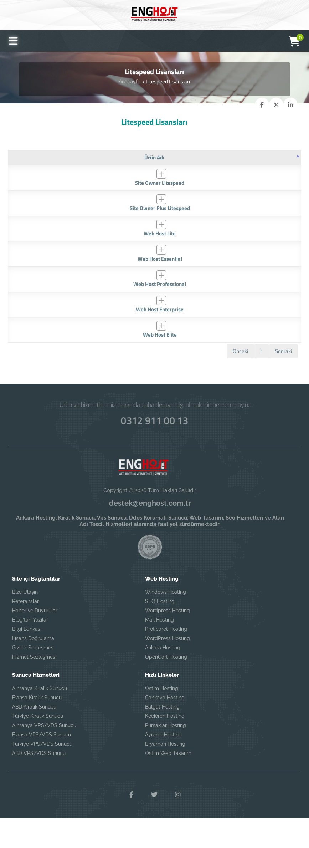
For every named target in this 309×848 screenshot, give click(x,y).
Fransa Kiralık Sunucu (37, 727)
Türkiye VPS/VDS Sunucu (42, 774)
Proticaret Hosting (166, 659)
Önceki (240, 380)
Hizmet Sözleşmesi (34, 687)
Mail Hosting (159, 650)
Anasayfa (129, 81)
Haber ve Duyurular (34, 640)
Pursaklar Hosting (165, 755)
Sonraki (283, 380)
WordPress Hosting (167, 668)
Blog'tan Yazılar (30, 650)
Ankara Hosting (162, 677)
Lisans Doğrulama (33, 668)
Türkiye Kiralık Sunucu (37, 746)
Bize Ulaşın (25, 622)
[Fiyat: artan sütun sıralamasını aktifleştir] (226, 156)
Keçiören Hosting (165, 746)
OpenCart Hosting (166, 687)
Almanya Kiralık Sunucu (39, 718)
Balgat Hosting (162, 737)
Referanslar (25, 631)
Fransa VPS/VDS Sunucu (41, 764)
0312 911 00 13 (154, 449)
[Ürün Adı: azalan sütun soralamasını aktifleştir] (48, 156)
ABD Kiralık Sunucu (34, 737)
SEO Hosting (160, 631)
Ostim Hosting (161, 718)
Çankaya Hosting (165, 727)
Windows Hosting (165, 622)
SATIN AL (275, 179)
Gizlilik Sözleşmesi (33, 677)
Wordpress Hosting (167, 640)
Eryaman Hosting (165, 774)
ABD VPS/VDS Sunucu (39, 783)
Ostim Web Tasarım (168, 783)
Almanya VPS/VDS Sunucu (44, 755)
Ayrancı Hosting (163, 764)
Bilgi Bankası (26, 659)
